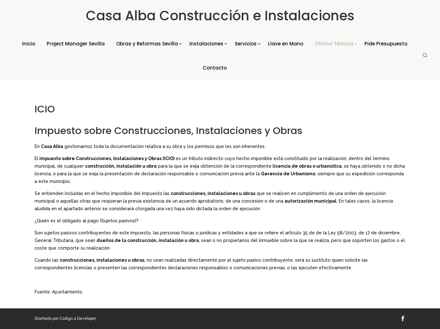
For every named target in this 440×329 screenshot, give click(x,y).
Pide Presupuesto (385, 43)
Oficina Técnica (334, 43)
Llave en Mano (285, 43)
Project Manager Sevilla (76, 43)
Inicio (28, 43)
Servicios (246, 43)
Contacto (215, 67)
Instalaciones (206, 43)
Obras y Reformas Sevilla (147, 43)
